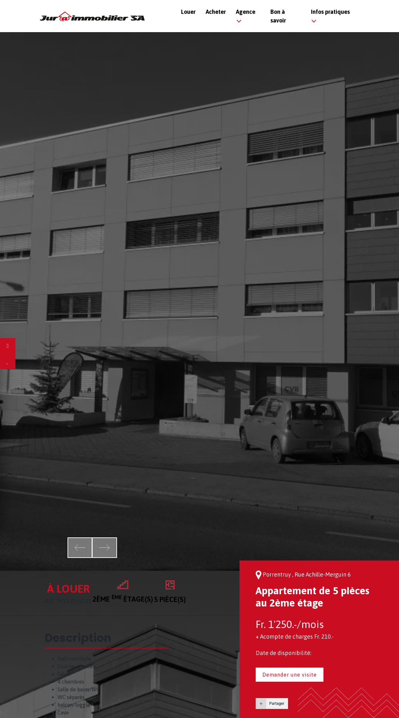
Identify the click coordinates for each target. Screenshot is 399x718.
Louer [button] (188, 11)
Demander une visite (289, 675)
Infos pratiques (330, 11)
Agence (245, 11)
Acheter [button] (216, 11)
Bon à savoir (278, 16)
